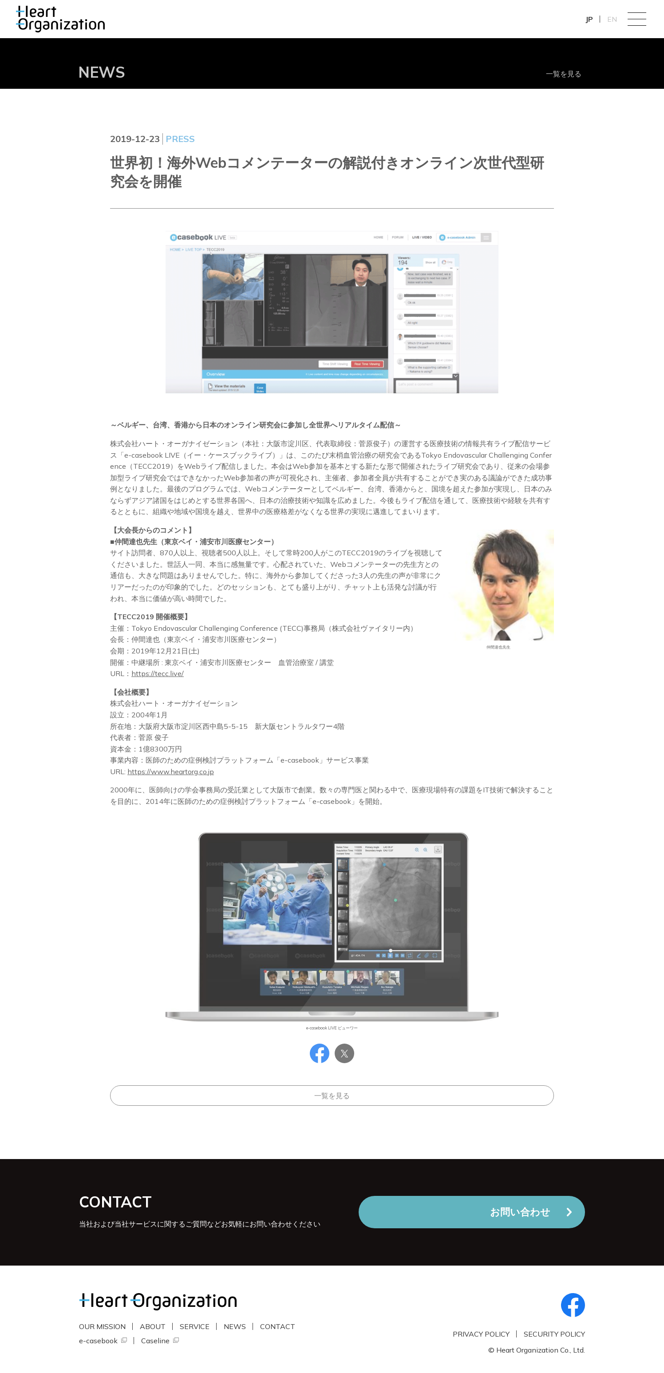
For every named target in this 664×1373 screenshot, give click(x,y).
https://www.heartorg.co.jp (170, 771)
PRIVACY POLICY (481, 1333)
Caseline (155, 1340)
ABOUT (153, 1326)
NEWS (235, 1326)
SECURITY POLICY (554, 1333)
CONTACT (277, 1326)
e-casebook (98, 1340)
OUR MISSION (102, 1326)
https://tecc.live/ (157, 673)
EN (612, 19)
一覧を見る (563, 73)
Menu (637, 19)
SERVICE (194, 1326)
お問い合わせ (520, 1212)
